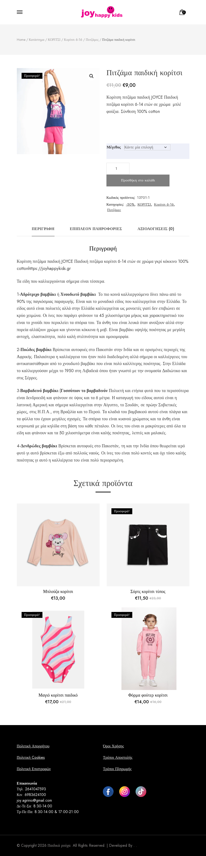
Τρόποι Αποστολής (117, 757)
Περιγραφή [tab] (43, 228)
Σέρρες (31, 378)
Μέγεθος (114, 147)
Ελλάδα (88, 308)
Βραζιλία (68, 412)
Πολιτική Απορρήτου (33, 746)
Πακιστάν (104, 350)
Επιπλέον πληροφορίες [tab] (96, 228)
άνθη (166, 419)
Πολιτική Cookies (31, 757)
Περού (94, 412)
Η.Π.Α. (44, 412)
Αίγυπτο (110, 405)
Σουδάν (131, 405)
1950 (69, 371)
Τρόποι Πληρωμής (117, 769)
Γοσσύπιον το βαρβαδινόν (84, 391)
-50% (130, 204)
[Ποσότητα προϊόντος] (117, 169)
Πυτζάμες (114, 210)
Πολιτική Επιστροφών (34, 769)
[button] (91, 76)
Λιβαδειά (90, 371)
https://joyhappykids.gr (49, 268)
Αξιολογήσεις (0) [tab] (155, 228)
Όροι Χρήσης (113, 746)
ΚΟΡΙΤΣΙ (144, 204)
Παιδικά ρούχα (59, 845)
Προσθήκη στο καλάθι (138, 180)
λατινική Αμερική (32, 405)
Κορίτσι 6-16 (164, 204)
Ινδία (128, 350)
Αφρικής (24, 357)
